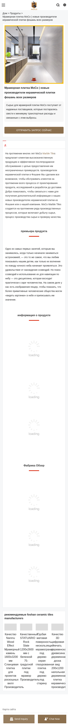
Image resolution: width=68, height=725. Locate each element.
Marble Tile (48, 153)
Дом (5, 13)
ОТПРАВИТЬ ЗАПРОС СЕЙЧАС (34, 130)
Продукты (15, 13)
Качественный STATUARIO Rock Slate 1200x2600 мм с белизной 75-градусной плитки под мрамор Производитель (29, 657)
